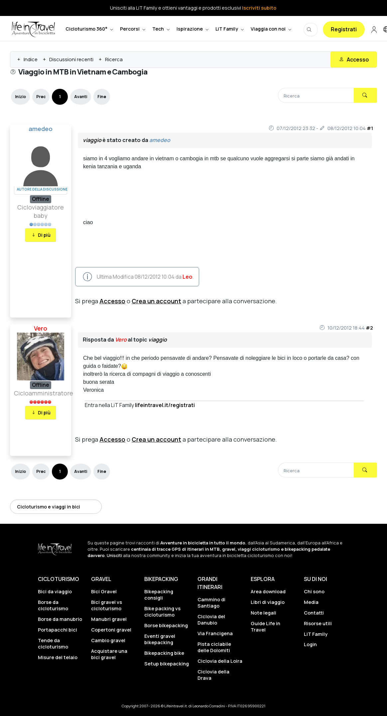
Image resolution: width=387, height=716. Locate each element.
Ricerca (114, 59)
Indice (31, 59)
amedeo (41, 129)
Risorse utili (318, 623)
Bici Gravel (104, 591)
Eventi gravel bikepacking (159, 639)
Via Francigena (215, 633)
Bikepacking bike (164, 653)
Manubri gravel (109, 619)
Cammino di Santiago (211, 602)
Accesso (112, 301)
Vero (40, 328)
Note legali (263, 613)
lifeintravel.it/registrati (165, 405)
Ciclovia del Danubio (211, 619)
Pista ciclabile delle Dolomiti (214, 647)
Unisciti (114, 555)
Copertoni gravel (111, 630)
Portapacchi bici (57, 630)
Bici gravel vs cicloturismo (106, 605)
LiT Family (315, 634)
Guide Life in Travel (265, 626)
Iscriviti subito (259, 8)
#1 (370, 128)
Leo (187, 276)
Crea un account (156, 301)
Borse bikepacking (166, 625)
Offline (40, 199)
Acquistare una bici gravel (109, 654)
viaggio (92, 140)
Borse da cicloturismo (53, 605)
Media (311, 602)
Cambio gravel (108, 640)
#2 (369, 328)
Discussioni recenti (71, 59)
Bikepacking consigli (158, 594)
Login (310, 644)
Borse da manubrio (60, 619)
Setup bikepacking (166, 663)
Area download (268, 591)
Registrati (344, 29)
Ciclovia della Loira (219, 661)
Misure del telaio (57, 657)
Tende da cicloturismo (53, 643)
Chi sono (314, 591)
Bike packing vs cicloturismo (162, 611)
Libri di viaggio (268, 602)
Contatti (314, 613)
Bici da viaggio (55, 591)
